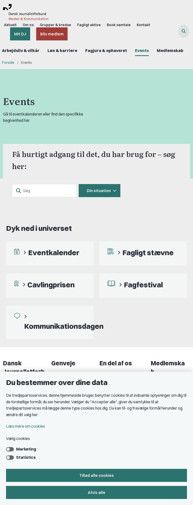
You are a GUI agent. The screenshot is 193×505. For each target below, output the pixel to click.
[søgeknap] (18, 190)
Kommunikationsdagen (64, 326)
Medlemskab (170, 50)
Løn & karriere (62, 50)
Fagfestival (143, 284)
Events (142, 50)
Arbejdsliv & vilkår (20, 50)
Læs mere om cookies (25, 426)
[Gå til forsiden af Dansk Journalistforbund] (24, 13)
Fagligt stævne (148, 252)
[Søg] (44, 190)
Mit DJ (20, 33)
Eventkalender (53, 252)
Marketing (26, 449)
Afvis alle (96, 492)
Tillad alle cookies (96, 475)
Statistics (26, 457)
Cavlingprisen (51, 284)
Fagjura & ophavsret (106, 50)
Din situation (99, 190)
